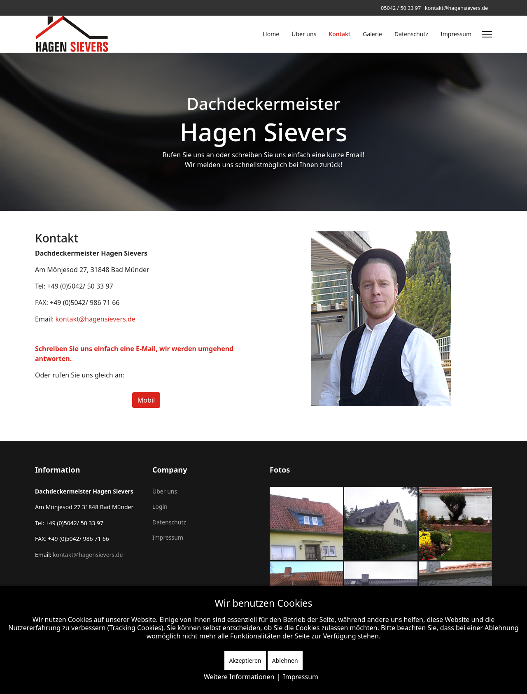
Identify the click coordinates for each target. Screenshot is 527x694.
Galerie (372, 34)
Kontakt (339, 34)
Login (160, 506)
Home (271, 34)
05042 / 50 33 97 (401, 8)
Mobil (146, 400)
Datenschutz (411, 34)
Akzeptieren (245, 660)
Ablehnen (285, 660)
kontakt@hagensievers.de (456, 8)
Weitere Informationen (239, 676)
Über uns (303, 34)
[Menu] (487, 34)
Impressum (456, 34)
